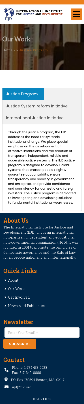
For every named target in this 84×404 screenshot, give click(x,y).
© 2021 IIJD (42, 399)
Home (7, 47)
